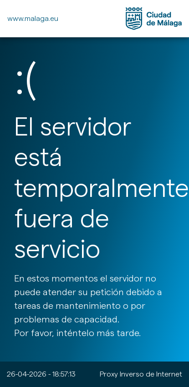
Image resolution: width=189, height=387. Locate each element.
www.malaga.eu (32, 18)
